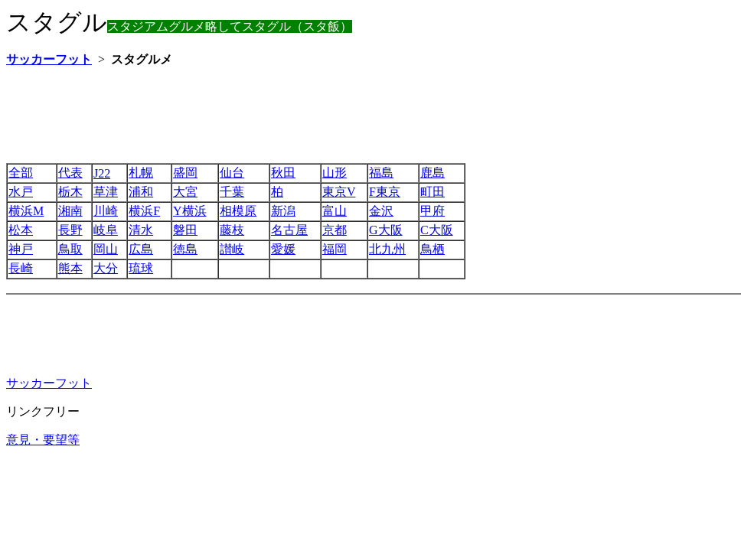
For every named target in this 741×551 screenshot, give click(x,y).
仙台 (232, 172)
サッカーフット (49, 383)
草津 (105, 191)
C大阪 (436, 229)
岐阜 (105, 229)
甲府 (432, 210)
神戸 (20, 249)
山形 (334, 172)
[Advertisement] (284, 114)
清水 (141, 229)
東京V (339, 191)
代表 (70, 172)
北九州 (387, 249)
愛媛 (283, 249)
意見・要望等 (43, 439)
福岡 (334, 249)
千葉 (232, 191)
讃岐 (232, 249)
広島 (141, 249)
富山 (334, 210)
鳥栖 (432, 249)
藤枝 (232, 229)
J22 (101, 173)
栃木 (70, 191)
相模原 (238, 210)
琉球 (141, 268)
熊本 (70, 268)
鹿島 (432, 172)
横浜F (144, 210)
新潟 (283, 210)
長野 (70, 229)
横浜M (26, 210)
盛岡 (185, 172)
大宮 (185, 191)
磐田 (185, 229)
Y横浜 (190, 210)
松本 (20, 229)
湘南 (70, 210)
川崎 (105, 210)
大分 (105, 268)
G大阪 (386, 229)
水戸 (20, 191)
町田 (432, 191)
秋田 (283, 172)
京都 (334, 229)
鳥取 (70, 249)
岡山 (105, 249)
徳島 (185, 249)
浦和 (141, 191)
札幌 (141, 172)
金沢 (381, 210)
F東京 (384, 191)
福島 (381, 172)
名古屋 (289, 229)
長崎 (20, 268)
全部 (20, 172)
